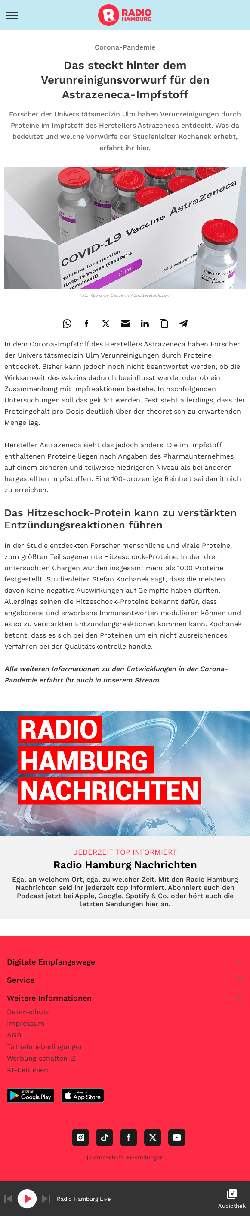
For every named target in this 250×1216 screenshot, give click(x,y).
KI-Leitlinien (27, 1070)
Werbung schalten (38, 1058)
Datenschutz (28, 1012)
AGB (14, 1035)
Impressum (25, 1023)
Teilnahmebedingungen (45, 1047)
